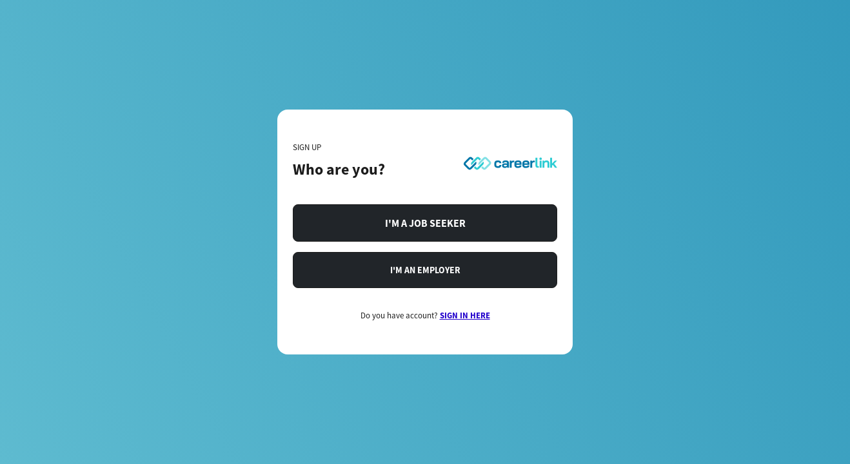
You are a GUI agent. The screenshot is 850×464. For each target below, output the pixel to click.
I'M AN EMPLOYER (425, 270)
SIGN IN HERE (465, 315)
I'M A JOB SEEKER (425, 223)
